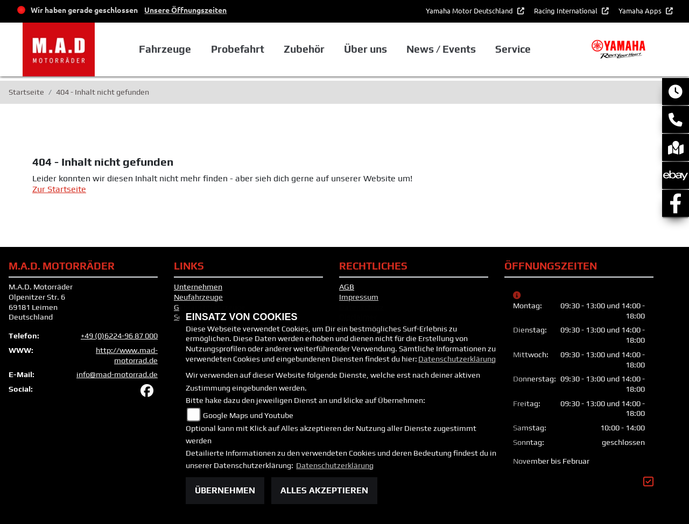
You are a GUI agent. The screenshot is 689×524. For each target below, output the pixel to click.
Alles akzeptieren (324, 490)
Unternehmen (198, 286)
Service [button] (513, 49)
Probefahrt (237, 49)
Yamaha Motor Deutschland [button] (470, 10)
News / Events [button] (441, 49)
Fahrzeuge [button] (165, 49)
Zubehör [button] (304, 49)
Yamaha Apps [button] (640, 10)
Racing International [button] (566, 10)
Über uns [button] (365, 49)
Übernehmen (225, 490)
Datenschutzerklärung (457, 359)
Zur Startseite (59, 189)
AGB (346, 286)
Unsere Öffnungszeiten (185, 10)
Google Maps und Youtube (248, 415)
